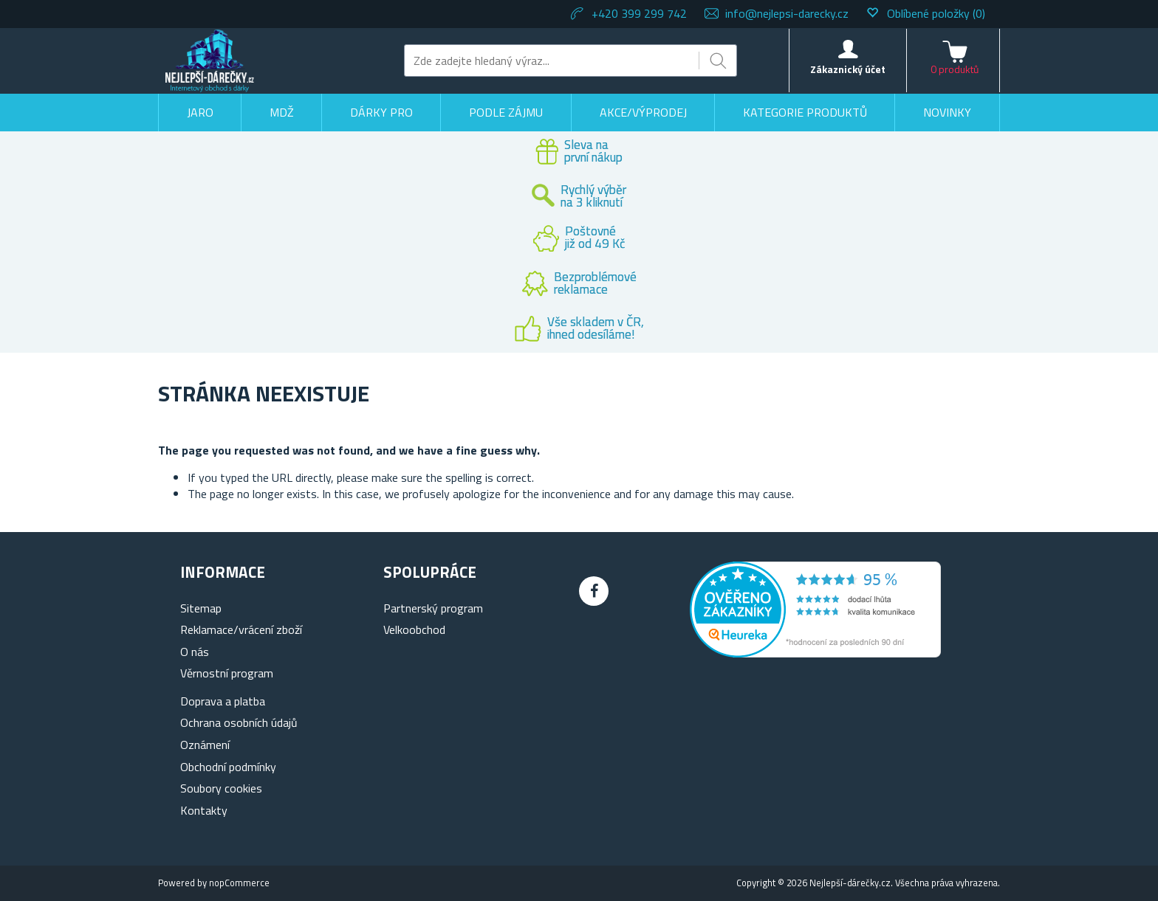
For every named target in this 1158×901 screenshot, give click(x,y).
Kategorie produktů (805, 112)
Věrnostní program (226, 673)
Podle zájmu (506, 112)
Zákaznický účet (847, 69)
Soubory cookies (221, 788)
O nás (194, 651)
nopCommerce (239, 882)
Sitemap (201, 608)
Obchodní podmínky (228, 767)
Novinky (947, 112)
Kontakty (203, 810)
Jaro (200, 112)
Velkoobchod (414, 629)
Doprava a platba (222, 701)
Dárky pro (381, 112)
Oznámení (205, 744)
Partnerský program (433, 608)
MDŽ (282, 112)
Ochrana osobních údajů (239, 722)
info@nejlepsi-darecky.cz (787, 13)
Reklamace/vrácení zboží (241, 629)
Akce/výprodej (643, 112)
